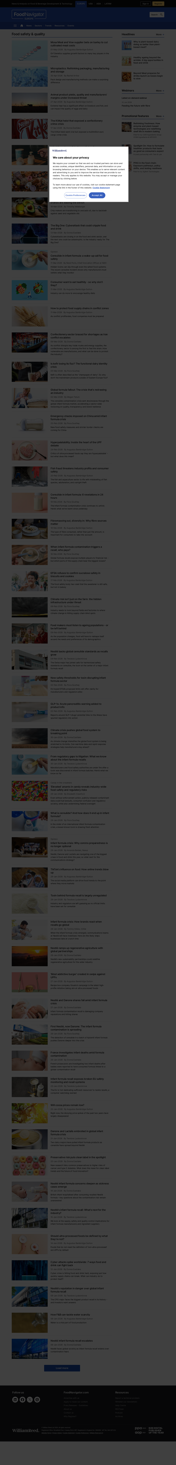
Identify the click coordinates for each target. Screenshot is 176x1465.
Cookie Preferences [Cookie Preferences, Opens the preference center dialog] (76, 195)
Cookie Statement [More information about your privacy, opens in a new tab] (101, 187)
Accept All (97, 195)
